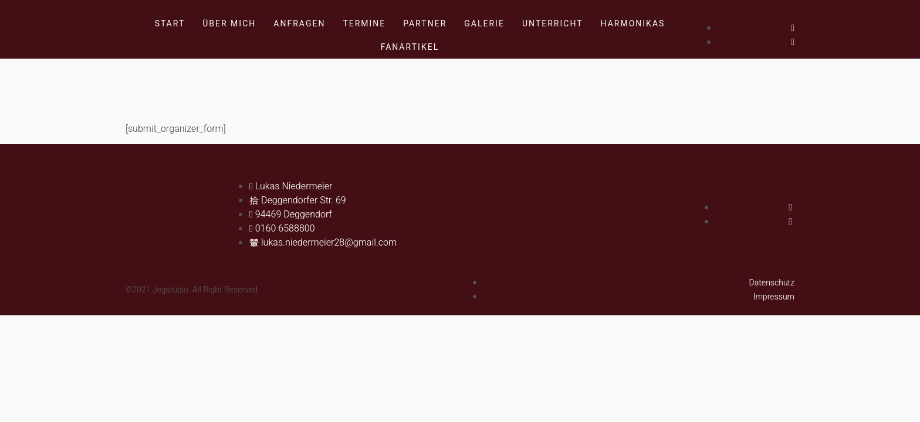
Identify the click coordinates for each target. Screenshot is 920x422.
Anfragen (299, 24)
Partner (425, 24)
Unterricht (552, 24)
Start (170, 24)
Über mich (229, 24)
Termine (364, 24)
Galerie (484, 24)
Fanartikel (410, 47)
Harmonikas (633, 24)
